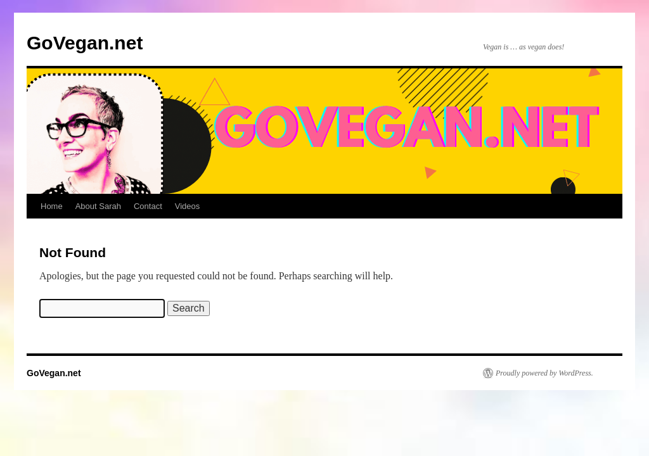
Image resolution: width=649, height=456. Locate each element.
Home (52, 206)
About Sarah (98, 206)
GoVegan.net (85, 42)
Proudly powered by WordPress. (544, 373)
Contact (148, 206)
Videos (187, 206)
